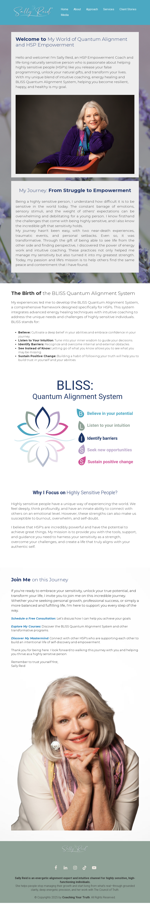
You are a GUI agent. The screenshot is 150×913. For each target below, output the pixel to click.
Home (64, 9)
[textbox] (75, 346)
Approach (92, 9)
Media (65, 15)
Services (108, 9)
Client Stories (128, 9)
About (77, 9)
